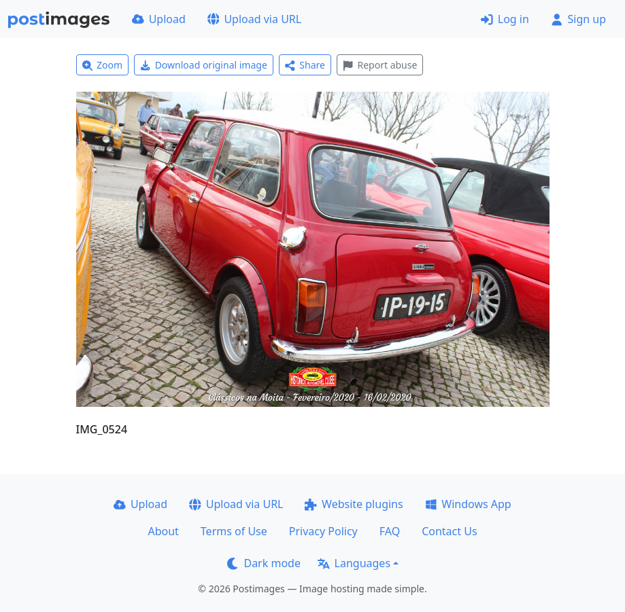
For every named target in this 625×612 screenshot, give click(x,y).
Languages (354, 563)
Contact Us (449, 531)
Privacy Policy (323, 531)
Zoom (102, 64)
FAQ (389, 531)
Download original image (203, 64)
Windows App (468, 504)
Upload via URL (254, 19)
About (163, 531)
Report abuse (380, 64)
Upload (159, 19)
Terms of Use (234, 531)
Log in (505, 19)
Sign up (578, 19)
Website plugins (354, 504)
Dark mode (264, 563)
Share (305, 64)
